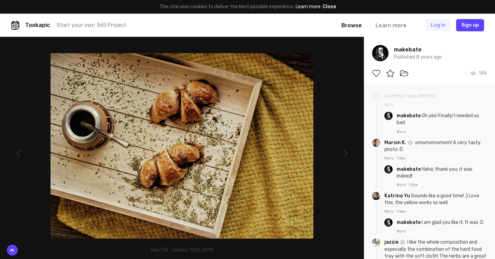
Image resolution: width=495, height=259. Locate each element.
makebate (409, 116)
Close (329, 7)
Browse (351, 25)
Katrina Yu (397, 196)
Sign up (470, 25)
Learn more (308, 7)
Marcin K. (395, 143)
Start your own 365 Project (91, 25)
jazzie (391, 242)
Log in (438, 25)
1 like (401, 158)
